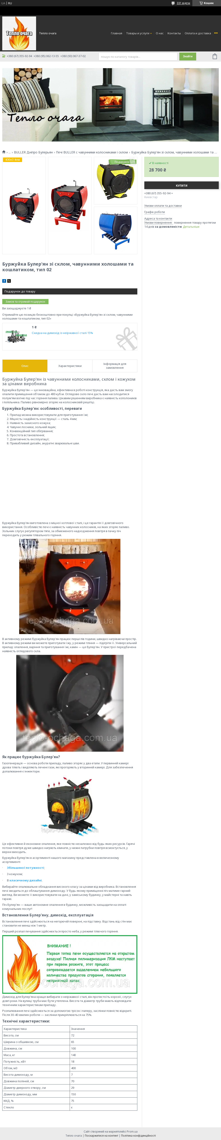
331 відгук (183, 3)
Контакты (174, 33)
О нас (160, 33)
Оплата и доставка (198, 33)
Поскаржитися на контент (101, 1136)
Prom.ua (132, 1131)
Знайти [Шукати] (187, 56)
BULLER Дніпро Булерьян (33, 152)
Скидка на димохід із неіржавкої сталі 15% (62, 333)
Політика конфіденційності (138, 1136)
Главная (116, 33)
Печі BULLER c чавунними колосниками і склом (92, 152)
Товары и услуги (137, 33)
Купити (181, 186)
